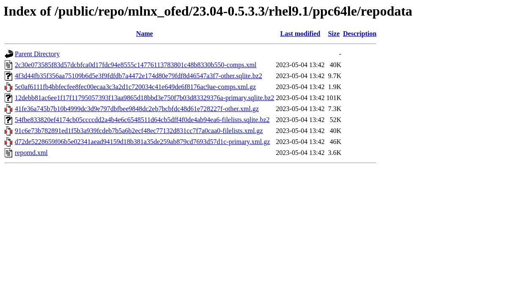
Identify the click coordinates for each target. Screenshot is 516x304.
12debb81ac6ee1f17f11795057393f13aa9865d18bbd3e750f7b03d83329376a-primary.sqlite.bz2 (144, 97)
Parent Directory (37, 53)
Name (144, 33)
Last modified (300, 33)
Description (359, 33)
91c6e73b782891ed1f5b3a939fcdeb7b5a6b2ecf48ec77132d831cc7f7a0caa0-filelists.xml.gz (139, 130)
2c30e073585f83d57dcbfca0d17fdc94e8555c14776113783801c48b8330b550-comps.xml (135, 64)
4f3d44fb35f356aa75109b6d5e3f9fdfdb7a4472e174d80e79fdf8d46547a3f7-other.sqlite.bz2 (138, 75)
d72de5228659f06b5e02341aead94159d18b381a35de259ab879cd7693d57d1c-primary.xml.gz (142, 141)
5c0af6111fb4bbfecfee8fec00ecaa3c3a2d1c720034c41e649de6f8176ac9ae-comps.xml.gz (135, 86)
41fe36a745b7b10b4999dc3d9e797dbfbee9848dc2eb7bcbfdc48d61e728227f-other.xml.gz (137, 108)
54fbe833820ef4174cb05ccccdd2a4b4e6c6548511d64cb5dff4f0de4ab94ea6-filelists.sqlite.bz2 (142, 119)
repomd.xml (31, 152)
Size (334, 33)
